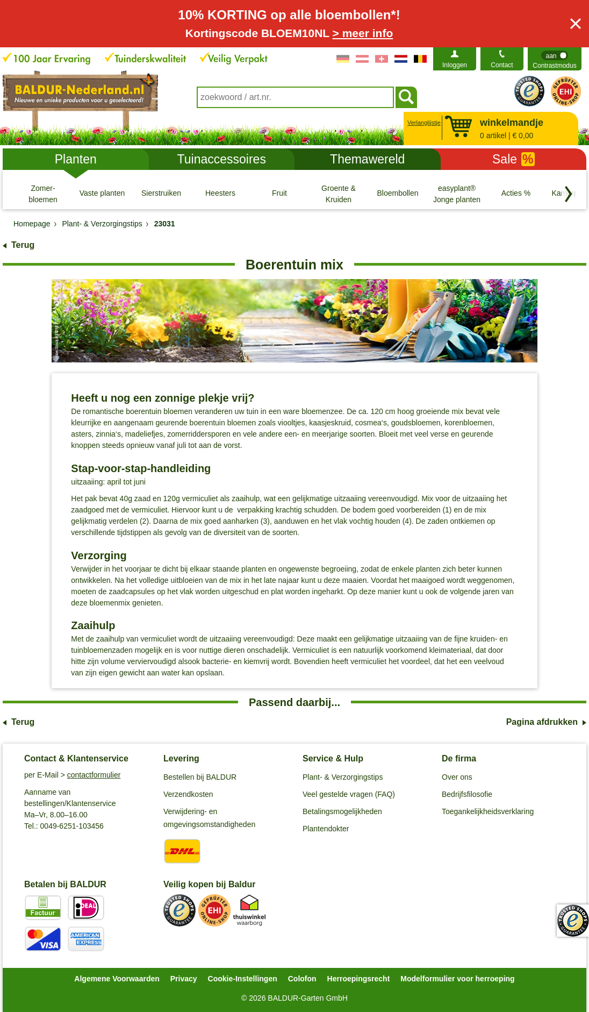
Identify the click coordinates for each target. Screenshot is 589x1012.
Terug (22, 245)
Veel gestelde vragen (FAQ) (349, 794)
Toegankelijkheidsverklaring (488, 811)
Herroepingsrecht (358, 978)
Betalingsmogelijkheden (342, 811)
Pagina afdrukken (542, 721)
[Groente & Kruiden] (338, 193)
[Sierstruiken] (161, 193)
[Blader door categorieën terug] (569, 194)
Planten (76, 159)
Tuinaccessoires (221, 159)
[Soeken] (406, 97)
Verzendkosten (188, 794)
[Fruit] (279, 193)
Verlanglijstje (422, 122)
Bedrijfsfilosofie (467, 794)
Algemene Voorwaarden (116, 978)
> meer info (363, 33)
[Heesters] (220, 193)
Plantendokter (326, 828)
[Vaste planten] (102, 193)
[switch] (554, 59)
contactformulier (94, 775)
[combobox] (295, 97)
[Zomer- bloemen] (43, 193)
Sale (513, 159)
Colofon (302, 978)
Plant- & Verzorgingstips (343, 777)
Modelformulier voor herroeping (457, 978)
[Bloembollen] (397, 193)
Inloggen (454, 65)
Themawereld (367, 159)
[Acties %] (515, 193)
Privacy (183, 978)
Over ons (457, 777)
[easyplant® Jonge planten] (456, 193)
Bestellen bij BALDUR (199, 777)
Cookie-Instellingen (242, 978)
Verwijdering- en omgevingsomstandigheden (209, 818)
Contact (502, 65)
